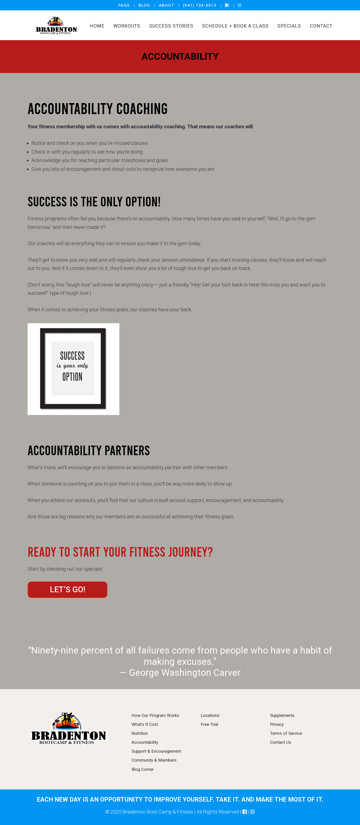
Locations (210, 715)
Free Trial (209, 724)
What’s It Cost (145, 724)
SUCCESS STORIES (171, 26)
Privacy (277, 724)
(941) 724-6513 (200, 5)
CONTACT (321, 26)
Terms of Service (286, 733)
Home (97, 26)
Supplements (282, 715)
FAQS (124, 5)
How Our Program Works (155, 715)
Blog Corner (143, 769)
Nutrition (140, 733)
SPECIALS (289, 26)
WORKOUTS (126, 26)
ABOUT (166, 5)
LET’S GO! (67, 589)
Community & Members (154, 760)
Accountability (145, 742)
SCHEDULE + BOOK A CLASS (235, 26)
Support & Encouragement (156, 751)
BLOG (144, 5)
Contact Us (280, 742)
